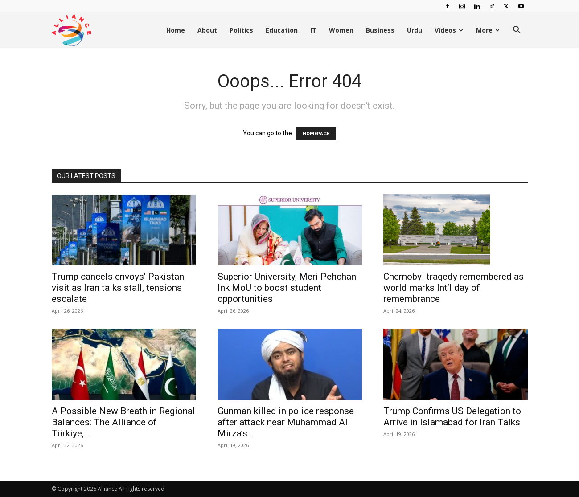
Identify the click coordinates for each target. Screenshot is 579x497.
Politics (241, 30)
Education (282, 30)
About (207, 30)
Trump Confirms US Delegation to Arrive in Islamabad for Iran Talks (452, 417)
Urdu (414, 30)
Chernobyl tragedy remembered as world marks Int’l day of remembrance (453, 287)
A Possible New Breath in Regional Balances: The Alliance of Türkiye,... (123, 422)
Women (341, 30)
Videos (449, 30)
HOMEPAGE (316, 134)
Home (175, 30)
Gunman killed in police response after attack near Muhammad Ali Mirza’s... (286, 422)
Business (380, 30)
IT (313, 30)
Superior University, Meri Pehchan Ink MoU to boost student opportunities (287, 287)
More (488, 30)
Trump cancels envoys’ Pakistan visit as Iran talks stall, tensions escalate (118, 287)
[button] (517, 31)
